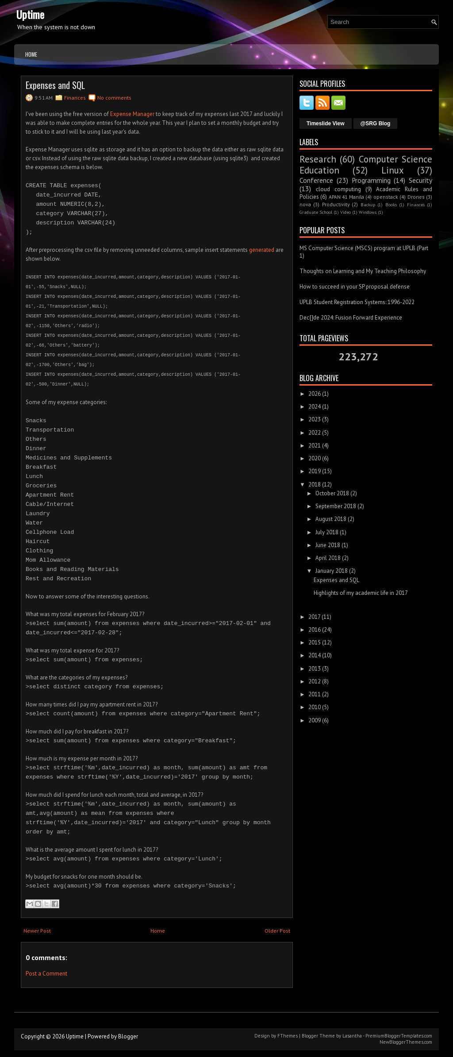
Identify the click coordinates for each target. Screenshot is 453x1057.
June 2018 (327, 545)
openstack (385, 196)
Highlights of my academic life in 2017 (361, 593)
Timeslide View (326, 123)
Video (345, 212)
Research (317, 159)
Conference (316, 180)
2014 (314, 655)
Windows (367, 212)
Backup (368, 204)
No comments (114, 97)
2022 (314, 432)
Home (31, 54)
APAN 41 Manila (346, 196)
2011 (314, 694)
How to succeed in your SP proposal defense (354, 286)
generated (261, 250)
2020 (314, 458)
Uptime (30, 14)
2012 (314, 681)
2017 (314, 617)
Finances (75, 97)
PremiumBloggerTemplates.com (398, 1036)
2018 (314, 484)
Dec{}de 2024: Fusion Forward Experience (350, 317)
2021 (314, 445)
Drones (416, 196)
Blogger (128, 1036)
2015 (314, 642)
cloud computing (338, 189)
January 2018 (331, 571)
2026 (314, 393)
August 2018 (330, 519)
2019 (314, 471)
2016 (314, 629)
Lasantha (352, 1036)
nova (305, 204)
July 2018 (326, 532)
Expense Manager (132, 114)
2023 (314, 419)
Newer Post (37, 930)
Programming (371, 180)
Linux (392, 170)
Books (391, 204)
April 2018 (328, 558)
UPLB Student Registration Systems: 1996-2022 (357, 302)
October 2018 (332, 493)
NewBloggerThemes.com (406, 1042)
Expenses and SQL (55, 85)
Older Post (277, 930)
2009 (314, 720)
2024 (314, 406)
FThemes (287, 1036)
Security (420, 180)
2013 (314, 668)
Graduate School (315, 212)
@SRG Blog (376, 123)
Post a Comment (46, 973)
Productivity (335, 204)
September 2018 (335, 506)
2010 (314, 707)
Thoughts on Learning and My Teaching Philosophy (362, 271)
